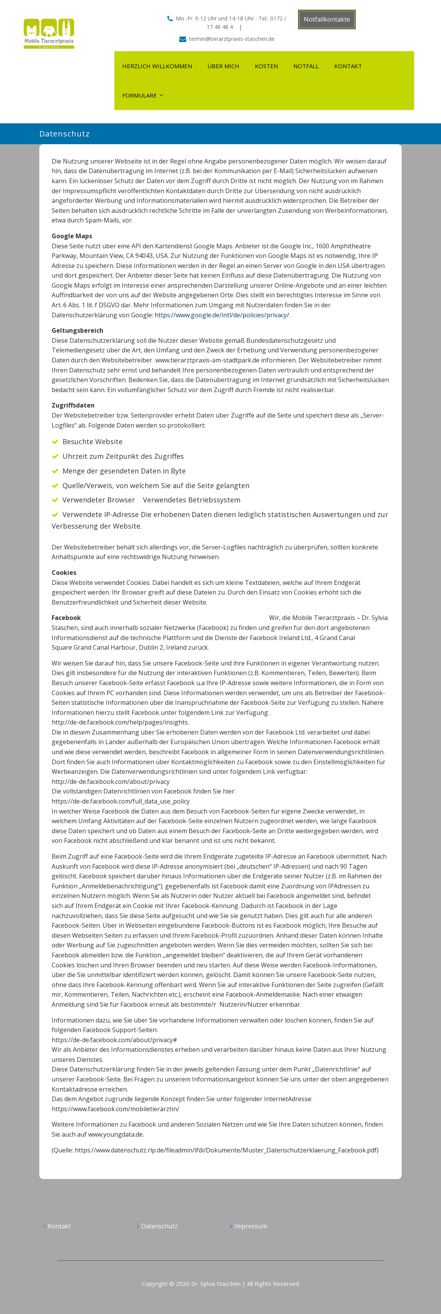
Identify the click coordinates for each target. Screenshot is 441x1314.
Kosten (266, 66)
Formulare (139, 95)
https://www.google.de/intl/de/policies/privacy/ (222, 315)
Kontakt (348, 66)
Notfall (306, 66)
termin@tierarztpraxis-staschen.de (231, 38)
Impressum (250, 1226)
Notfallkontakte (327, 19)
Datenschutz (159, 1226)
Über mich (223, 66)
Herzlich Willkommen (157, 66)
